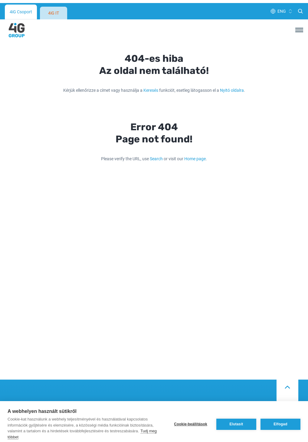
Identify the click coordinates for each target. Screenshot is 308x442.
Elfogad (280, 419)
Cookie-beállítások (190, 419)
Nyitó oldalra (232, 56)
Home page (195, 125)
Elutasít (236, 419)
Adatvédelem (170, 388)
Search (156, 125)
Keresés (150, 56)
